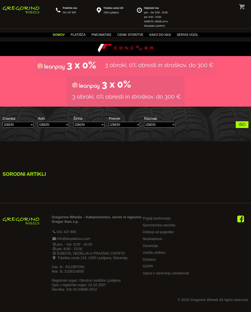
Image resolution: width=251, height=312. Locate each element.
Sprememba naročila (159, 225)
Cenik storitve (130, 34)
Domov (59, 34)
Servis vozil (187, 34)
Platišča (78, 34)
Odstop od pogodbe (158, 232)
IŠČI (242, 125)
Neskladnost (152, 239)
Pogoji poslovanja (156, 218)
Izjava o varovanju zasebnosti (166, 273)
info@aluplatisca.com (73, 239)
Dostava (149, 259)
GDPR (148, 266)
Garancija (150, 246)
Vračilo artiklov (154, 253)
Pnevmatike (101, 34)
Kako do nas (160, 34)
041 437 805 (66, 232)
